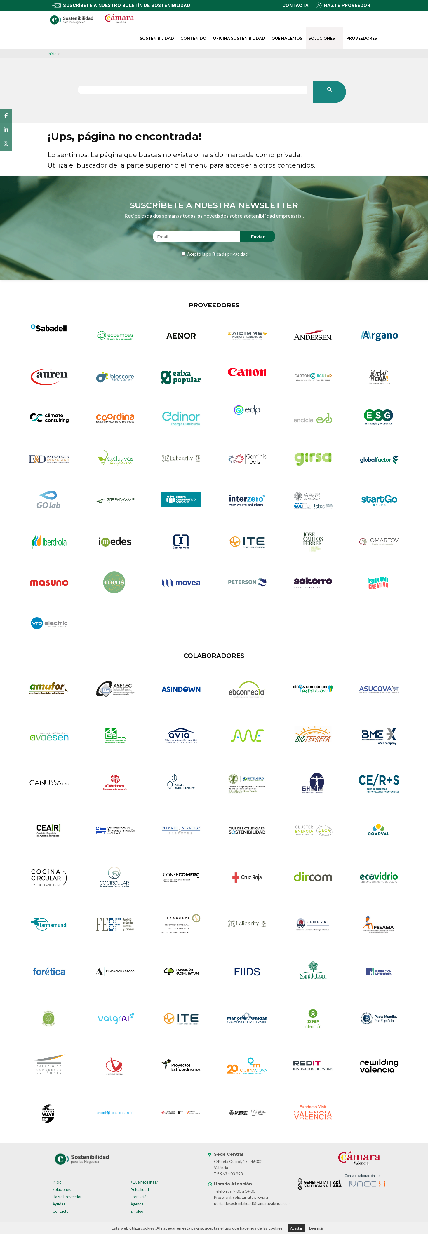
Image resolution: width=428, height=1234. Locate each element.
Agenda (137, 1204)
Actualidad (140, 1189)
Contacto (61, 1211)
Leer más (316, 1228)
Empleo (137, 1211)
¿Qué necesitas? (144, 1182)
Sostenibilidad (157, 38)
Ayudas (59, 1204)
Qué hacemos (287, 38)
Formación (140, 1196)
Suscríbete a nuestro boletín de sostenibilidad (126, 5)
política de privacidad (227, 254)
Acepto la (217, 254)
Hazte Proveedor (67, 1196)
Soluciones (322, 38)
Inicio (52, 53)
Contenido (193, 38)
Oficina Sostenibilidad (239, 38)
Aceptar (296, 1228)
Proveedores (362, 38)
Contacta (295, 5)
